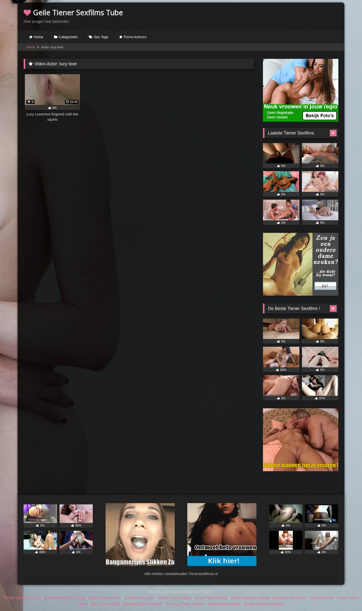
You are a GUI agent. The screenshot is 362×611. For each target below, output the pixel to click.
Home (38, 37)
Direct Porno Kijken (174, 598)
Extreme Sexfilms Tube (65, 598)
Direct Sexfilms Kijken (250, 598)
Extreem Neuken (139, 598)
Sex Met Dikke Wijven (142, 604)
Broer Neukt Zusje (211, 598)
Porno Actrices (135, 37)
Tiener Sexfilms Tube (22, 598)
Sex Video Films (105, 604)
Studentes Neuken (224, 604)
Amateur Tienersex (289, 598)
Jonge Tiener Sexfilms (263, 604)
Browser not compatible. (279, 15)
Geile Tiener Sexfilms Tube (73, 12)
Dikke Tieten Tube (105, 598)
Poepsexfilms (322, 598)
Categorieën (68, 37)
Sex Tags (101, 37)
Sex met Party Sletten (184, 604)
